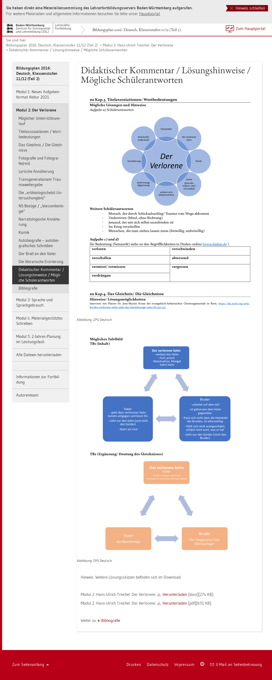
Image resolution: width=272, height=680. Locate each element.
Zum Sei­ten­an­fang (30, 664)
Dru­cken (133, 664)
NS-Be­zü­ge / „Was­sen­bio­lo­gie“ (41, 208)
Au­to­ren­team (27, 395)
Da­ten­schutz (157, 664)
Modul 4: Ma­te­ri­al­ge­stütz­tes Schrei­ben (39, 321)
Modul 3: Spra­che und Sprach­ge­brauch (34, 302)
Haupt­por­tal (149, 13)
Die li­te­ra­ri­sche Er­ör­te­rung (41, 261)
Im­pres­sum (184, 664)
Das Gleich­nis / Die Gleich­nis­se (41, 147)
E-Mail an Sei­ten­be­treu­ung (236, 664)
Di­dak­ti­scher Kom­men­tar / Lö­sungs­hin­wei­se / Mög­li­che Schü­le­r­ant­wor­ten (68, 50)
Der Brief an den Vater (37, 253)
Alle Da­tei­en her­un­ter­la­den (38, 354)
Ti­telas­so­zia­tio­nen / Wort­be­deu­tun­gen (40, 134)
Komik (24, 232)
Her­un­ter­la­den (175, 594)
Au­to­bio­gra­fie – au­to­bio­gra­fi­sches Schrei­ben (39, 243)
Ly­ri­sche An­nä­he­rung (36, 171)
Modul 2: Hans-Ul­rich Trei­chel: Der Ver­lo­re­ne (138, 45)
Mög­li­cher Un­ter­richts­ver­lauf (40, 121)
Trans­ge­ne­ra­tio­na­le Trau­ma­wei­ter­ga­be (40, 182)
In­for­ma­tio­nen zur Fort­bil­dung (38, 379)
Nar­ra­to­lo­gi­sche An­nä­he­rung (40, 222)
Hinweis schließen (247, 8)
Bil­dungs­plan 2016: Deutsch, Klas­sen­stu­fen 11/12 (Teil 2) (136, 29)
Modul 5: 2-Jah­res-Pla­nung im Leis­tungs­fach (38, 339)
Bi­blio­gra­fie (28, 288)
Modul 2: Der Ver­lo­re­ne (36, 110)
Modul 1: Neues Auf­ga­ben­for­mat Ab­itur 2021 (38, 94)
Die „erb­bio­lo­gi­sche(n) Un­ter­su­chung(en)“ (40, 195)
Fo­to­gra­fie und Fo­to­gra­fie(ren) (39, 161)
